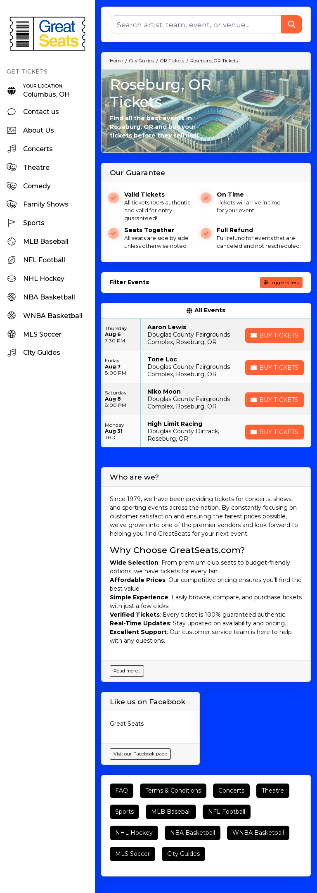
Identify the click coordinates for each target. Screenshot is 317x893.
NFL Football (226, 811)
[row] (206, 334)
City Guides (183, 853)
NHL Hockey (134, 832)
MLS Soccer (132, 853)
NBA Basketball (192, 832)
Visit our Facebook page (140, 754)
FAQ (121, 790)
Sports (124, 811)
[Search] (196, 24)
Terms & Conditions (173, 790)
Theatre (273, 790)
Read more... (127, 671)
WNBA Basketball (258, 832)
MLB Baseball (171, 811)
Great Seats (127, 723)
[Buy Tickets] (274, 335)
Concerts (231, 790)
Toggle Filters (281, 282)
